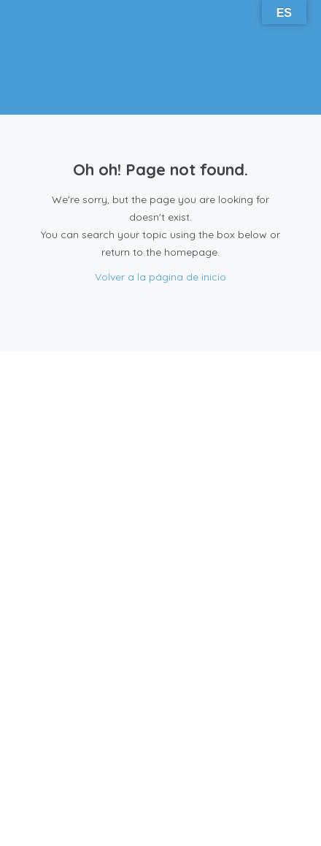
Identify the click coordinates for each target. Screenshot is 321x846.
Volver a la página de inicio (160, 276)
